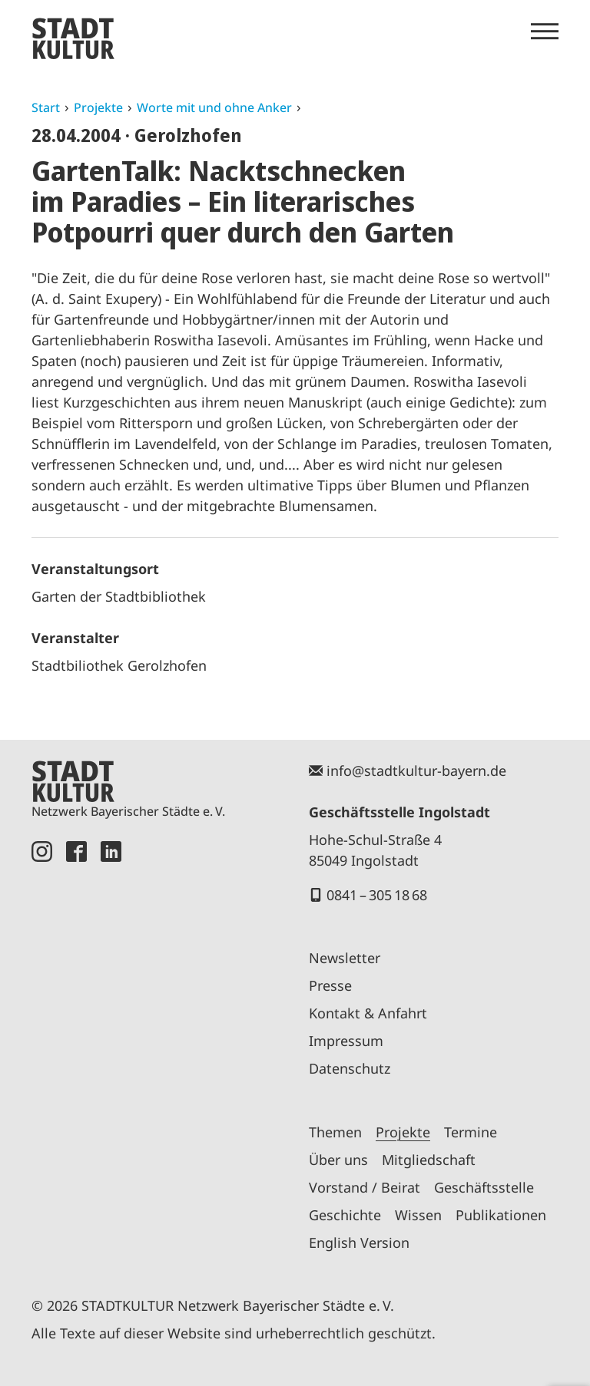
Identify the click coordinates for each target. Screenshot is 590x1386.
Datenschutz (349, 1068)
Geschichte (345, 1215)
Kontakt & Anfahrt (368, 1013)
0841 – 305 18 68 (376, 895)
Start (45, 107)
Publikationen (501, 1215)
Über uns (338, 1159)
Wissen (418, 1215)
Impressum (346, 1040)
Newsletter (344, 958)
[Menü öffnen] (545, 31)
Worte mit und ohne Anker (214, 107)
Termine (470, 1132)
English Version (359, 1242)
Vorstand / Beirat (364, 1187)
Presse (330, 985)
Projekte (98, 107)
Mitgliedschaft (429, 1159)
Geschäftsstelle (484, 1187)
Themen (335, 1132)
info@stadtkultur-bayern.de (416, 770)
